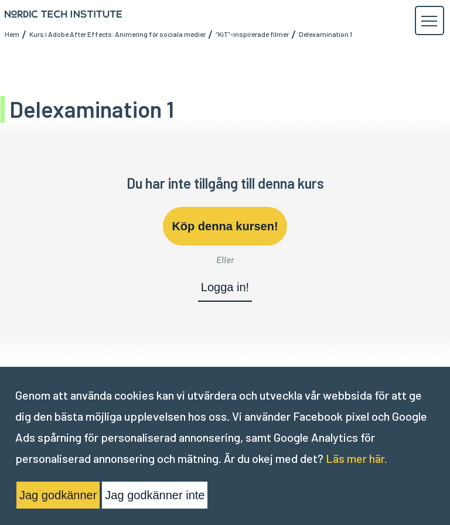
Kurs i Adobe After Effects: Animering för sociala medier (117, 34)
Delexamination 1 (325, 34)
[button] (429, 21)
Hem (12, 34)
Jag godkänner (58, 495)
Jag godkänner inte (154, 495)
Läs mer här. (356, 458)
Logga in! (225, 287)
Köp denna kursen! (225, 226)
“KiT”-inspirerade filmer (252, 34)
